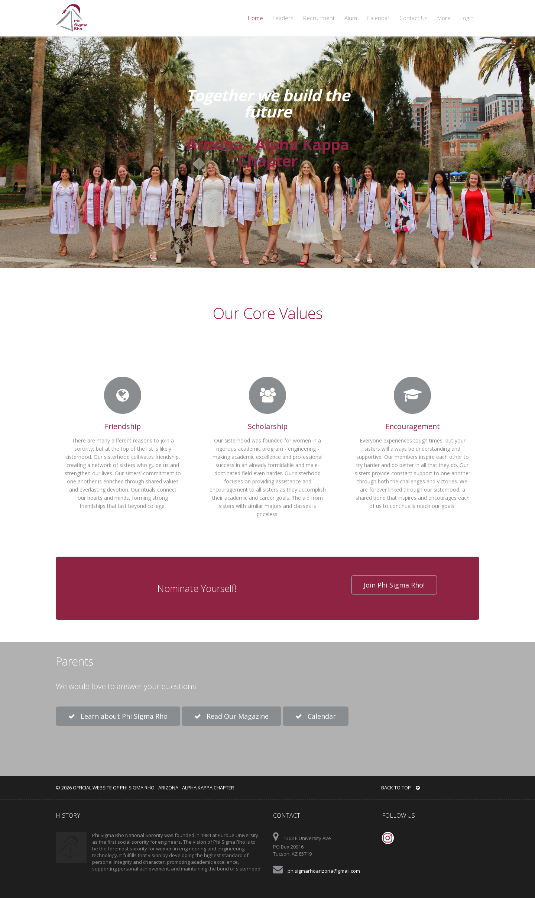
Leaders (283, 18)
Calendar (378, 18)
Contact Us (413, 18)
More (444, 18)
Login (467, 18)
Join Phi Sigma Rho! (394, 584)
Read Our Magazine (231, 716)
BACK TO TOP (400, 787)
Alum (350, 18)
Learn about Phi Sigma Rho (118, 716)
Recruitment (319, 18)
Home (255, 18)
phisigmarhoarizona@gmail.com (324, 871)
